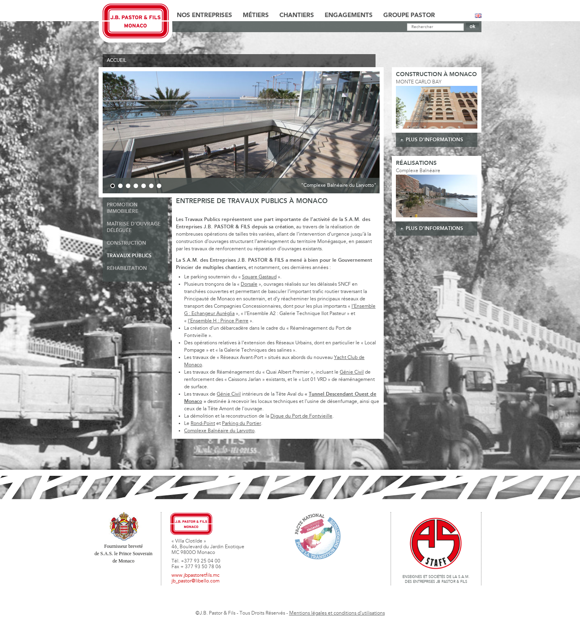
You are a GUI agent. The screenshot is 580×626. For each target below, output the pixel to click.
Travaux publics (129, 255)
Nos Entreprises (204, 15)
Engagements (349, 15)
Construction (126, 243)
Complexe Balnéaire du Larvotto (219, 431)
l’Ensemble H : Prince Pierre (218, 321)
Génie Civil (352, 372)
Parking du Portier (241, 423)
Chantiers (296, 15)
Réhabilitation (127, 268)
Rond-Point (203, 423)
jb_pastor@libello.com (195, 581)
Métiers (256, 15)
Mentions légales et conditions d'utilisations (337, 613)
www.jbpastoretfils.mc (195, 575)
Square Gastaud (259, 277)
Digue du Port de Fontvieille (301, 416)
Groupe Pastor (409, 15)
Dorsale (249, 284)
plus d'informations (434, 139)
